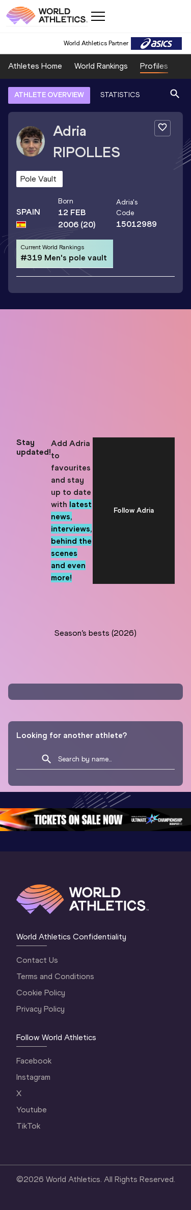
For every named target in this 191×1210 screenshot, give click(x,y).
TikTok (28, 1126)
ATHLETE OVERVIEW (49, 95)
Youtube (31, 1109)
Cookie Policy (40, 992)
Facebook (33, 1061)
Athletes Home (35, 66)
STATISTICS (120, 95)
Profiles (154, 66)
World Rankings (101, 66)
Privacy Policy (40, 1009)
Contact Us (37, 960)
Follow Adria (134, 510)
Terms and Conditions (55, 976)
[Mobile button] (98, 16)
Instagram (33, 1077)
